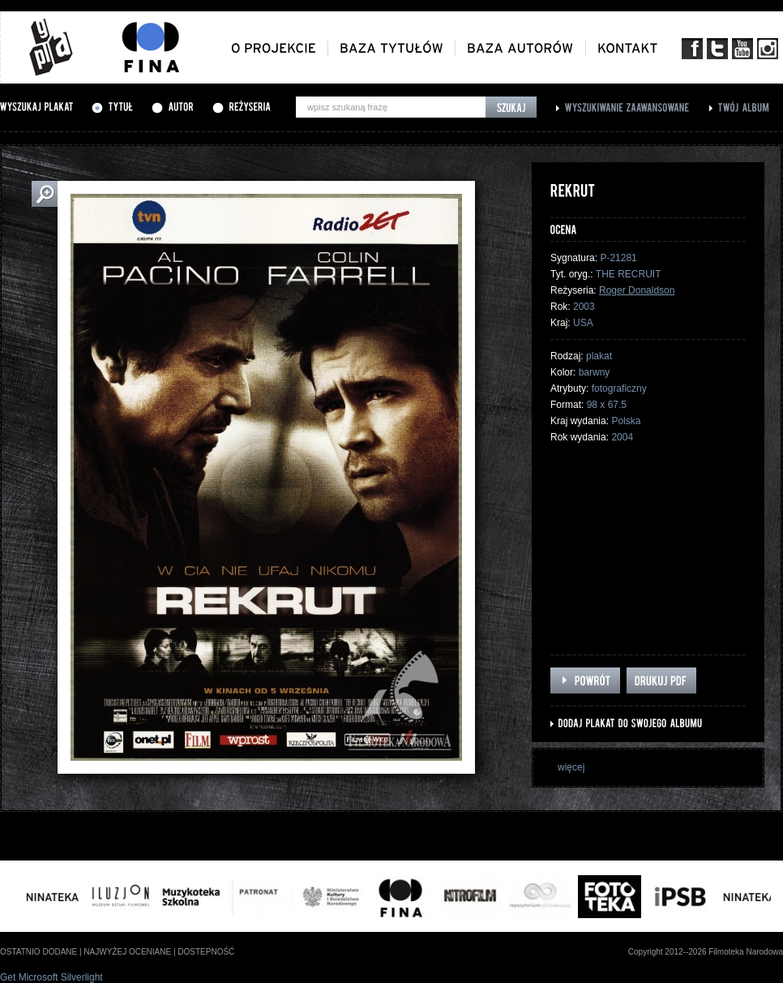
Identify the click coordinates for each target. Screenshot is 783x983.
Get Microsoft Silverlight (51, 977)
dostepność (206, 951)
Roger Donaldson (636, 290)
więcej (571, 767)
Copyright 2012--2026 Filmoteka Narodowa (705, 951)
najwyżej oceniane (127, 951)
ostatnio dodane (38, 951)
